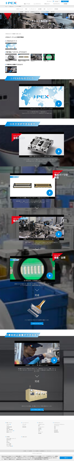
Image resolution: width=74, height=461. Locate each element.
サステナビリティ (56, 3)
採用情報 (65, 3)
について (11, 6)
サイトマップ (49, 1)
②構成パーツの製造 (22, 61)
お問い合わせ (24, 436)
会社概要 (39, 9)
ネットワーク (49, 9)
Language (55, 1)
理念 (26, 9)
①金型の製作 (7, 61)
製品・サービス (27, 3)
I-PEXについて (47, 3)
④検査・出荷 (45, 61)
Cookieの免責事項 (38, 457)
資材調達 (56, 9)
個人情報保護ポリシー (46, 457)
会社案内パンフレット (35, 11)
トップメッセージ (32, 9)
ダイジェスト (19, 9)
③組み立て (33, 61)
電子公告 (52, 11)
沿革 (44, 9)
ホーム (6, 6)
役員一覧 (27, 11)
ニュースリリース (37, 3)
